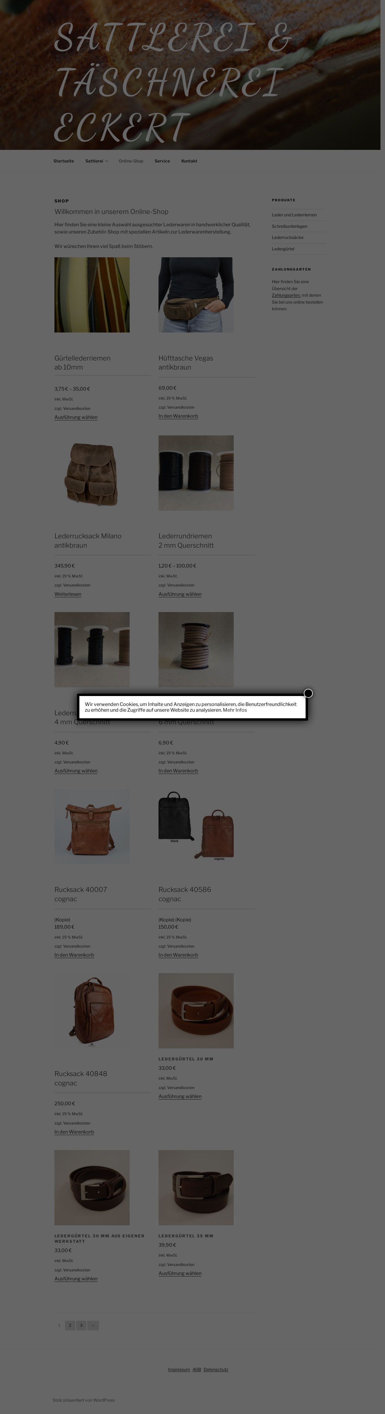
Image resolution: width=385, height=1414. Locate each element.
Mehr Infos (235, 710)
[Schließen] (308, 693)
